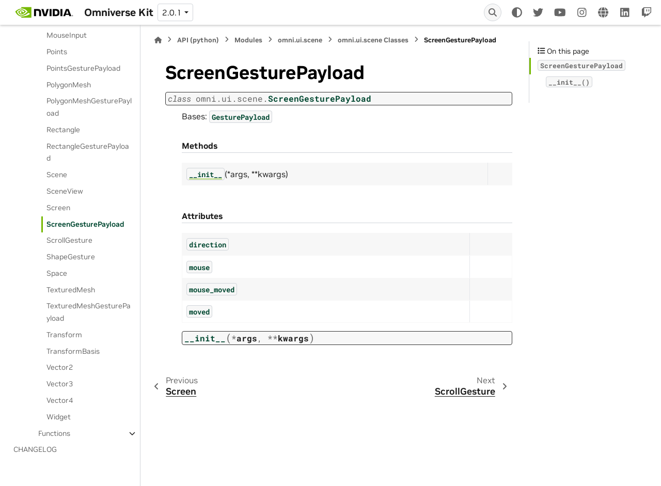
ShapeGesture (70, 256)
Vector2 (59, 367)
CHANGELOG (35, 449)
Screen (58, 207)
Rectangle (63, 129)
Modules (248, 40)
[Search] (492, 12)
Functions (54, 433)
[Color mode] (517, 12)
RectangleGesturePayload (87, 152)
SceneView (64, 191)
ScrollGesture (69, 240)
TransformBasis (73, 351)
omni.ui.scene (300, 40)
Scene (56, 174)
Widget (58, 416)
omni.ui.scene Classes (373, 40)
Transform (64, 334)
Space (56, 273)
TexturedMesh (70, 289)
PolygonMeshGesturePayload (89, 107)
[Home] (158, 40)
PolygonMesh (68, 84)
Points (56, 51)
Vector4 (59, 400)
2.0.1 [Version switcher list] (172, 12)
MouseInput (66, 35)
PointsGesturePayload (83, 68)
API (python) (198, 40)
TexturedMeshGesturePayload (88, 312)
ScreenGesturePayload (85, 224)
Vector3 (59, 383)
